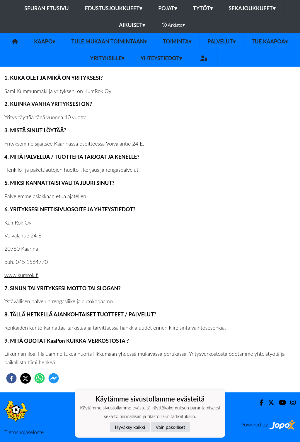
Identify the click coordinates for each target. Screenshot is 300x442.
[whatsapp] (39, 378)
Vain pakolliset (170, 427)
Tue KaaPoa (270, 41)
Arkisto (173, 24)
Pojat (167, 8)
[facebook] (11, 378)
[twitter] (25, 378)
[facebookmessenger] (53, 378)
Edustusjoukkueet (113, 8)
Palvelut (221, 41)
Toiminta (177, 41)
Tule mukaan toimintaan (109, 41)
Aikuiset (132, 25)
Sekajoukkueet (252, 8)
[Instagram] (291, 402)
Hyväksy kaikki (130, 427)
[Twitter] (268, 402)
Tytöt (203, 8)
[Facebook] (259, 402)
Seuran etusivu (46, 8)
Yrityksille (107, 58)
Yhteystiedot (161, 58)
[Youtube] (280, 402)
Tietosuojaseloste (24, 432)
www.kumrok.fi (21, 275)
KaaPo (44, 41)
